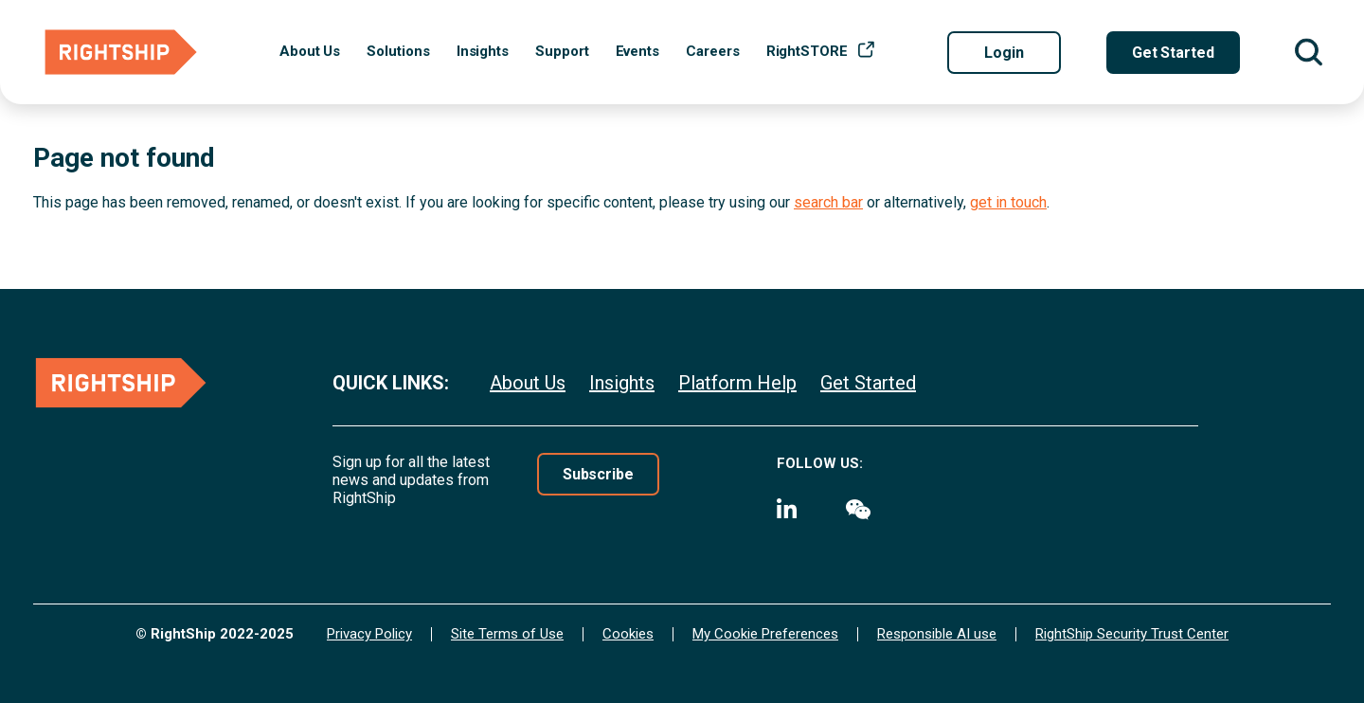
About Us (309, 51)
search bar (828, 202)
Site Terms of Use (507, 634)
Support (561, 51)
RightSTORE (807, 51)
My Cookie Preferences (765, 634)
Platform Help (737, 382)
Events (638, 51)
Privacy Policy (369, 634)
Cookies (628, 634)
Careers (712, 51)
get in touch (1008, 202)
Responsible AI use (936, 634)
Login (1004, 53)
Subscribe (598, 474)
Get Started (1173, 53)
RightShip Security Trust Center (1132, 634)
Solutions (398, 51)
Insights (483, 51)
